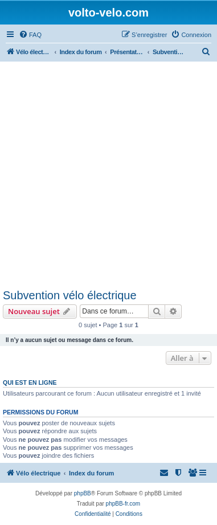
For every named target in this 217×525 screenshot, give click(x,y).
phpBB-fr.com (123, 503)
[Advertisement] (108, 174)
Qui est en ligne (30, 382)
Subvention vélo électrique (70, 295)
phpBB (82, 493)
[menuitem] (30, 35)
